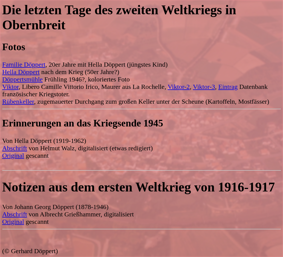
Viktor (10, 86)
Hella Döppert (21, 71)
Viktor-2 (179, 86)
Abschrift (14, 148)
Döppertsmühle (22, 79)
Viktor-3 (204, 86)
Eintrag (228, 86)
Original (13, 155)
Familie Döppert (23, 64)
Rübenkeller (18, 101)
